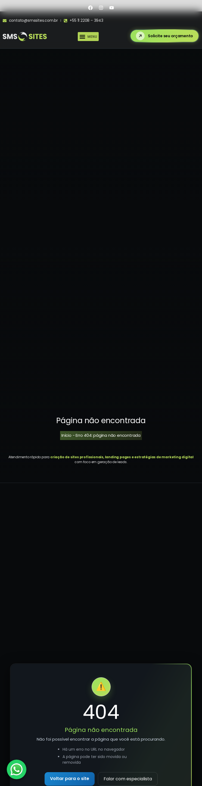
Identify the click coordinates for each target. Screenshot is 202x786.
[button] (88, 36)
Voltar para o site (69, 778)
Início (66, 435)
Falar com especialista (128, 779)
